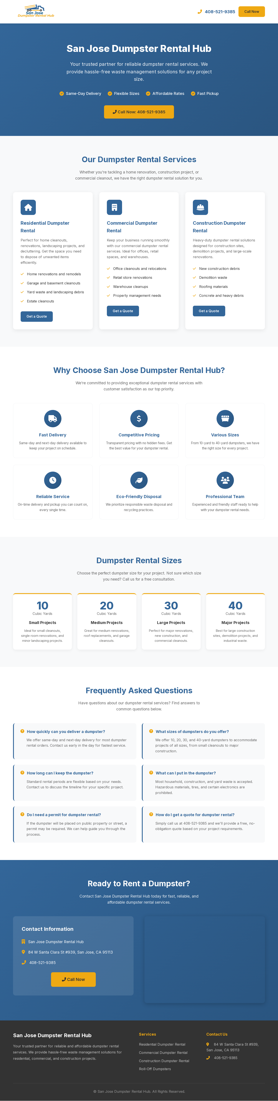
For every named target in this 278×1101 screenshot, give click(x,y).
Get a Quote (37, 316)
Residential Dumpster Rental (162, 1044)
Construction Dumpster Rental (164, 1061)
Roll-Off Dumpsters (155, 1069)
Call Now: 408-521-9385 (139, 111)
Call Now (251, 11)
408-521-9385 (219, 11)
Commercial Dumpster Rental (163, 1053)
